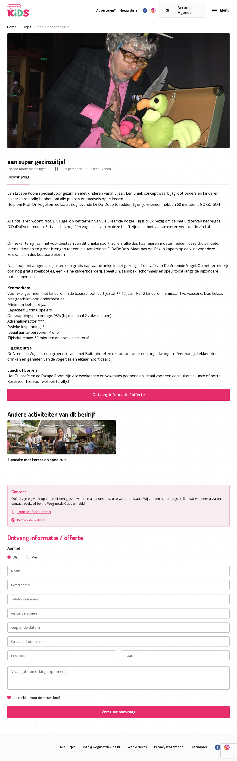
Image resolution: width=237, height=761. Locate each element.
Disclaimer (198, 747)
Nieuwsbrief (129, 10)
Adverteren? (106, 10)
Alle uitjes (67, 747)
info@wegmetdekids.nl (101, 747)
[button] (118, 90)
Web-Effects (137, 747)
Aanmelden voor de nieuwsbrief (33, 697)
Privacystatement (168, 747)
